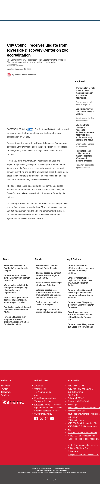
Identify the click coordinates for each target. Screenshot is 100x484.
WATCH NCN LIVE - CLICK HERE (50, 3)
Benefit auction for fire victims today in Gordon (85, 111)
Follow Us (6, 380)
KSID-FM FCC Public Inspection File (82, 428)
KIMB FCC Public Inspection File (82, 432)
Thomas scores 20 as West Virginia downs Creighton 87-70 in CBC (48, 275)
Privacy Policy (62, 472)
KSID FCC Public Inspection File (82, 423)
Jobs (36, 395)
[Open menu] (95, 16)
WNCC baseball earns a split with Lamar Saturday (49, 283)
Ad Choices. (82, 472)
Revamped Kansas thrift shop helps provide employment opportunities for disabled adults (16, 321)
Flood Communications (45, 398)
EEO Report (73, 417)
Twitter (4, 389)
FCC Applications (76, 420)
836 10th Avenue (75, 392)
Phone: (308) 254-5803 (78, 401)
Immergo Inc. (53, 480)
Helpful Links (41, 380)
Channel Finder (41, 389)
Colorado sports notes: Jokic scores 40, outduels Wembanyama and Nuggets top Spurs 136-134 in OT (48, 294)
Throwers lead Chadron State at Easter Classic (47, 266)
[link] (86, 96)
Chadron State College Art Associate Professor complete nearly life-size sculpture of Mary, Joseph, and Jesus (85, 132)
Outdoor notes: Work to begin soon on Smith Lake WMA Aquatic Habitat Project (80, 282)
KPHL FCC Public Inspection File (83, 436)
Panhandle (73, 380)
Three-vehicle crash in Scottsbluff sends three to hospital (16, 268)
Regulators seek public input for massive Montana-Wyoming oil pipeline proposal (84, 156)
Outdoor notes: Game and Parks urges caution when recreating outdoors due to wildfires (80, 294)
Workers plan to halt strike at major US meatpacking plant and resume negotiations (85, 93)
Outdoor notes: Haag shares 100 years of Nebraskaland (81, 325)
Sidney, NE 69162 (76, 398)
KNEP (29, 129)
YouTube (5, 395)
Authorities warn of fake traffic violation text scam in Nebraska (17, 278)
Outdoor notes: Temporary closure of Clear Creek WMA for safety (81, 305)
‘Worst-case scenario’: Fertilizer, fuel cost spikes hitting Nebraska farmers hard (80, 316)
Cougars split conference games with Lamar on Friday (49, 310)
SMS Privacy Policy (43, 414)
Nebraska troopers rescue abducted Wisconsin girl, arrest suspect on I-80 (16, 300)
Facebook (5, 385)
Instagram (6, 392)
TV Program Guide (42, 392)
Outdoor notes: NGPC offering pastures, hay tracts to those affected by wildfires (81, 269)
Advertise (38, 385)
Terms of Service (71, 472)
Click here (38, 404)
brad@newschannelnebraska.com (83, 454)
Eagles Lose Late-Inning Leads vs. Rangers (47, 303)
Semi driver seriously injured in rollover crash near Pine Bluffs (17, 309)
